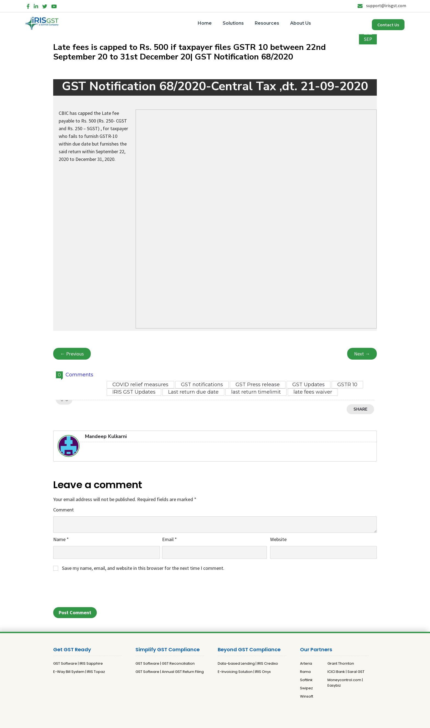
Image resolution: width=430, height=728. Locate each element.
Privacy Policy (207, 721)
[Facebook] (28, 5)
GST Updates (308, 385)
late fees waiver (312, 392)
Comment (63, 510)
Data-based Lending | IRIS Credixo (248, 663)
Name (61, 539)
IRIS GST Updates (133, 392)
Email (169, 539)
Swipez (306, 688)
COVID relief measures (140, 385)
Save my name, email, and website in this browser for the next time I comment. (143, 568)
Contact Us (388, 24)
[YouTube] (54, 5)
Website (278, 539)
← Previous (72, 354)
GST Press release (258, 385)
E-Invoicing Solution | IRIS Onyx (244, 671)
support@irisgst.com (382, 5)
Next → (362, 354)
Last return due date (193, 392)
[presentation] (95, 591)
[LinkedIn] (36, 5)
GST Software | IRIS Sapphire (78, 663)
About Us (300, 23)
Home (205, 23)
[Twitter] (44, 5)
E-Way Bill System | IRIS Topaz (79, 671)
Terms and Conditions (242, 721)
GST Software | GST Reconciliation (165, 663)
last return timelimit (256, 392)
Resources (267, 23)
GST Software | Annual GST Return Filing (169, 671)
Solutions (233, 23)
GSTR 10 (347, 385)
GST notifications (202, 385)
